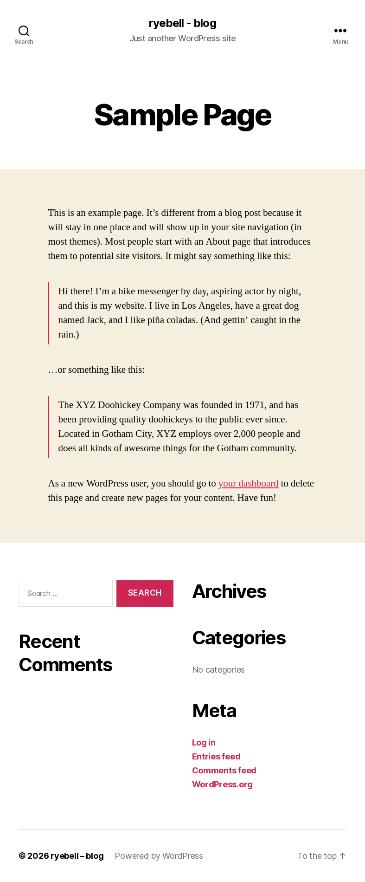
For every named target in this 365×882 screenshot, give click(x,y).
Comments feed (224, 770)
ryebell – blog (77, 856)
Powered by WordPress (159, 856)
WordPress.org (222, 784)
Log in (204, 742)
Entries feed (216, 756)
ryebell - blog (182, 23)
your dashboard (248, 483)
